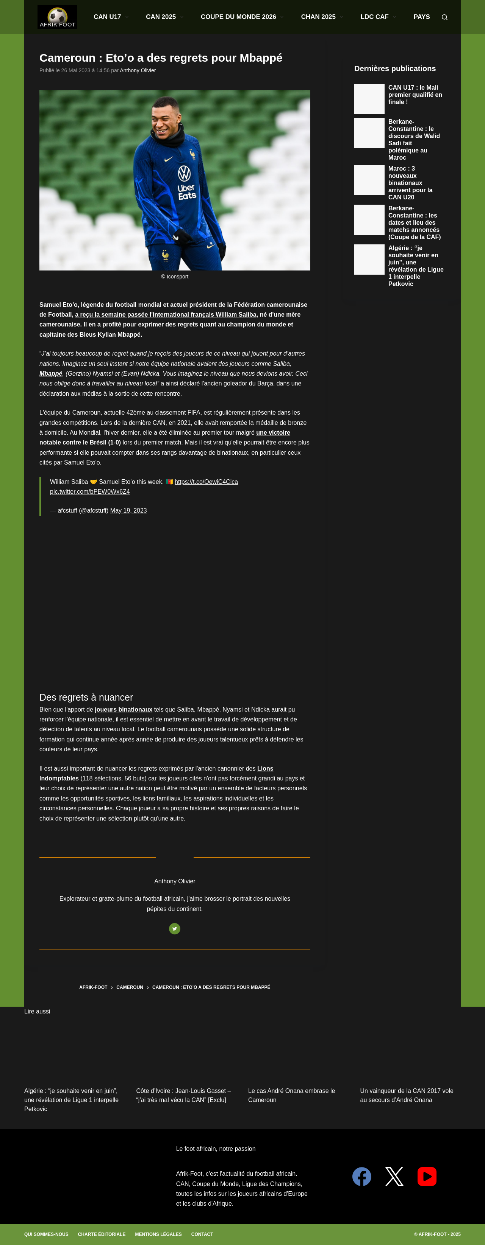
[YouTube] (427, 1176)
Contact (202, 1234)
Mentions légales (158, 1234)
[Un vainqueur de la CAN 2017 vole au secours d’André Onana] (410, 1050)
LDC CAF (303, 17)
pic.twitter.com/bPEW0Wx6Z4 (90, 491)
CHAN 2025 (264, 17)
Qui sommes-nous (46, 1234)
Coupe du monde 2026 (209, 17)
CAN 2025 (155, 17)
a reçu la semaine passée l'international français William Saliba (166, 314)
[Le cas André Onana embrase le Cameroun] (298, 1050)
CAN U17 (118, 17)
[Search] (444, 17)
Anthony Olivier (138, 70)
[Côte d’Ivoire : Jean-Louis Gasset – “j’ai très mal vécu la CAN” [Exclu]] (186, 1050)
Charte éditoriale (102, 1234)
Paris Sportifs (409, 17)
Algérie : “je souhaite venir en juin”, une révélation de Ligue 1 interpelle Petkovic (71, 1100)
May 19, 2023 (128, 510)
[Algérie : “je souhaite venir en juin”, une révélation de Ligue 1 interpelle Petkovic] (74, 1050)
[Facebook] (361, 1176)
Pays (335, 17)
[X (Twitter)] (394, 1176)
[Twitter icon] (174, 928)
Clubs (366, 17)
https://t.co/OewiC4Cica (206, 482)
